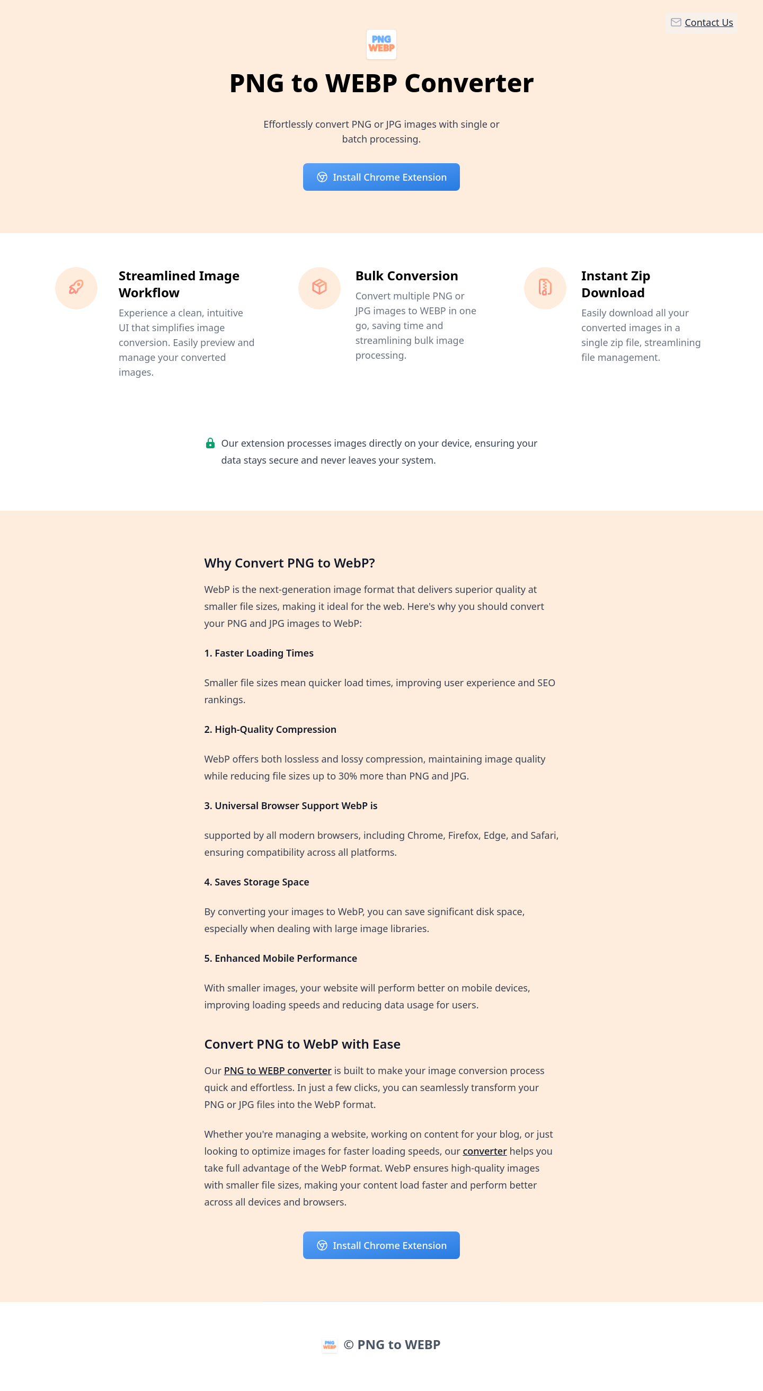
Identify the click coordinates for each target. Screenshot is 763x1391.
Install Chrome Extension (381, 177)
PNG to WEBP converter (278, 1070)
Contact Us (701, 22)
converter (485, 1151)
